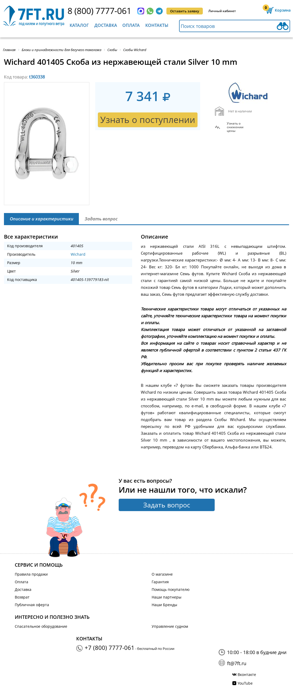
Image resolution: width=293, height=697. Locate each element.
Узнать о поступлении (147, 120)
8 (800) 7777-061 (99, 10)
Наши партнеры (166, 597)
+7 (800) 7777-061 (110, 647)
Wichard (78, 254)
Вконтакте (247, 674)
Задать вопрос (166, 504)
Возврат (22, 597)
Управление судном (170, 626)
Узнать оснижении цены (235, 127)
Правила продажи (31, 574)
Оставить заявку (184, 11)
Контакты (156, 25)
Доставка (105, 25)
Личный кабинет (222, 11)
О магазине (162, 574)
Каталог (79, 25)
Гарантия (160, 581)
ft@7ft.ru (236, 663)
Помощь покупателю (171, 589)
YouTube (245, 683)
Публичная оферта (32, 604)
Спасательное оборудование (41, 626)
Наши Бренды (164, 604)
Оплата (131, 25)
